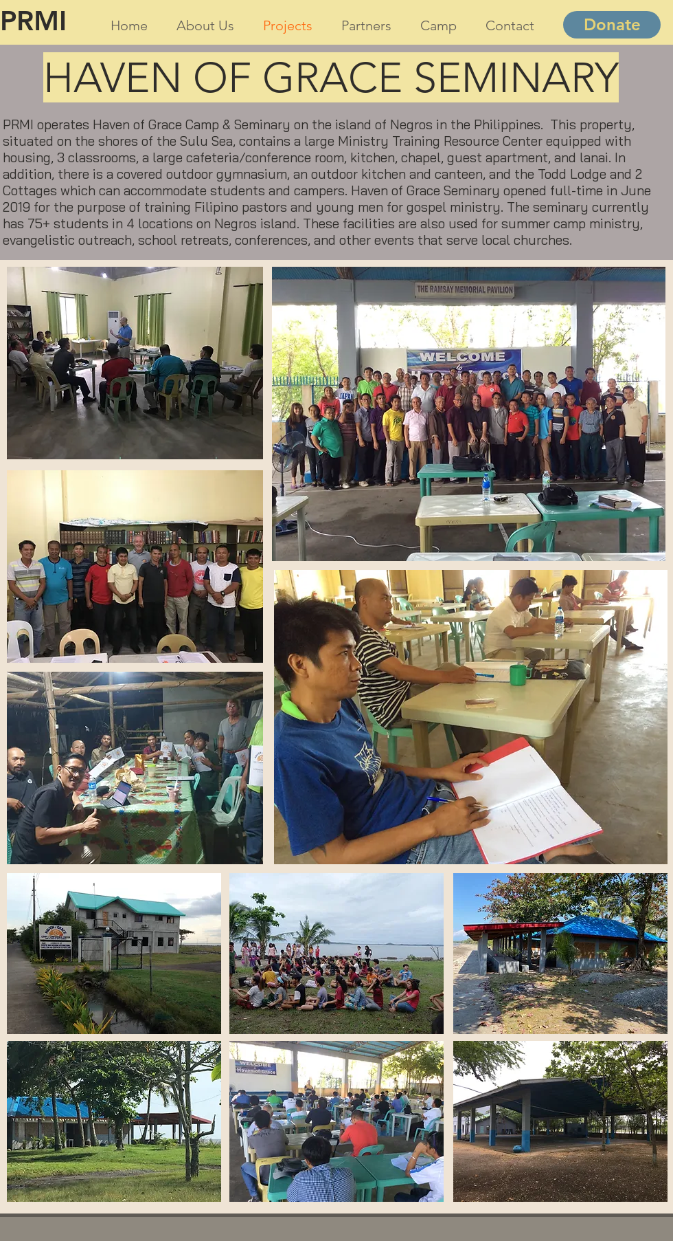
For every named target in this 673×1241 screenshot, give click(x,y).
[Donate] (612, 25)
